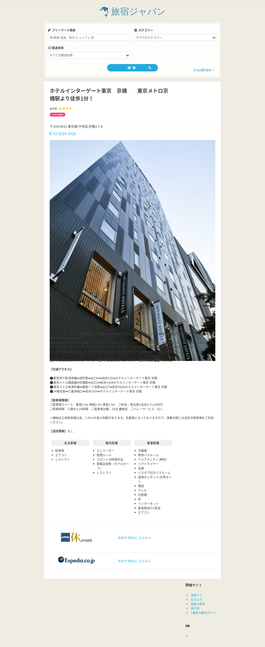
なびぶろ (196, 599)
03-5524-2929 (63, 133)
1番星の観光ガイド (203, 612)
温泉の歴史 (198, 604)
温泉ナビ (196, 595)
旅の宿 (195, 608)
